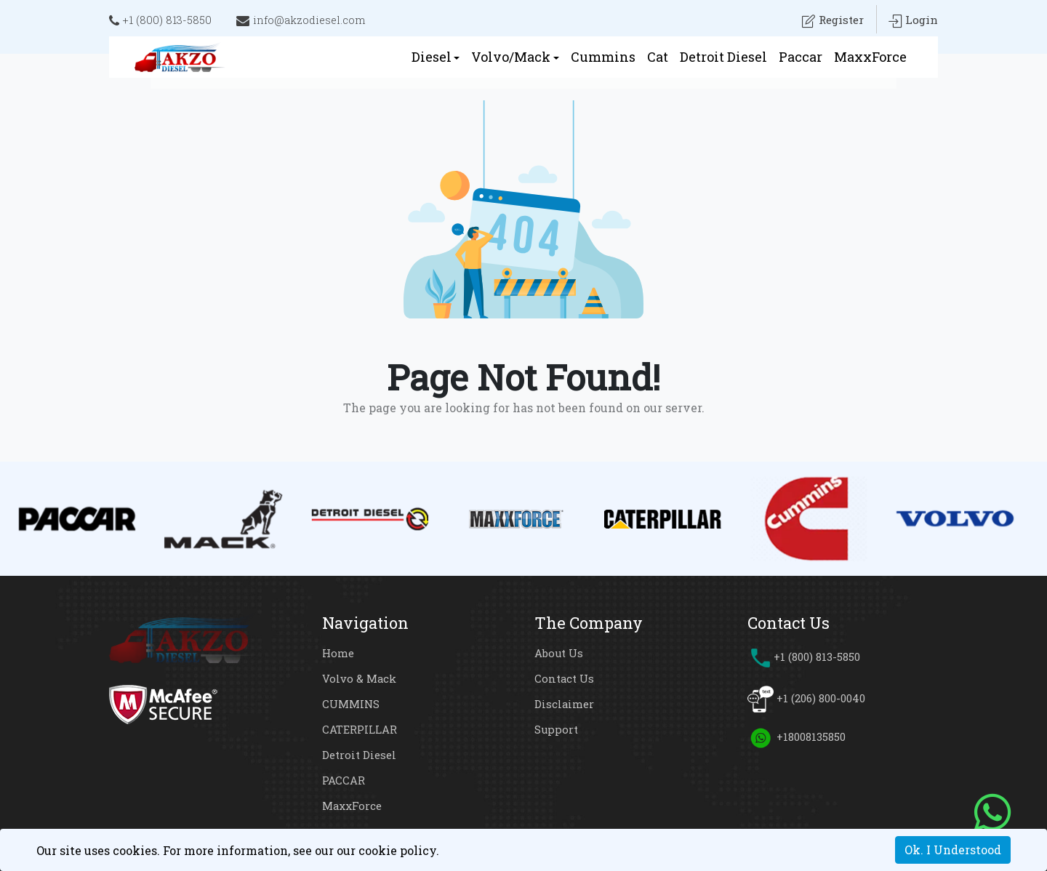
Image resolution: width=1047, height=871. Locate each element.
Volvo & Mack (359, 678)
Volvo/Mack (510, 56)
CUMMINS (351, 704)
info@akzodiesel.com (302, 21)
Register (830, 21)
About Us (559, 653)
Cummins (603, 56)
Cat (657, 56)
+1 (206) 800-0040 (820, 698)
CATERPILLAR (359, 729)
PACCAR (343, 780)
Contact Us (564, 678)
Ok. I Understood (952, 849)
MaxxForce (870, 56)
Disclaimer (564, 704)
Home (337, 653)
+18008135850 (811, 736)
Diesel (432, 56)
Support (556, 729)
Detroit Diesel (723, 56)
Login (913, 21)
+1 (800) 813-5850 (160, 21)
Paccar (800, 56)
